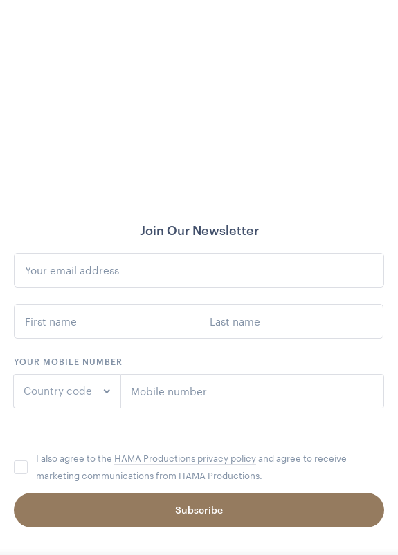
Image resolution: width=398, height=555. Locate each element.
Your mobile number (68, 361)
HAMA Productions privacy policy (185, 458)
